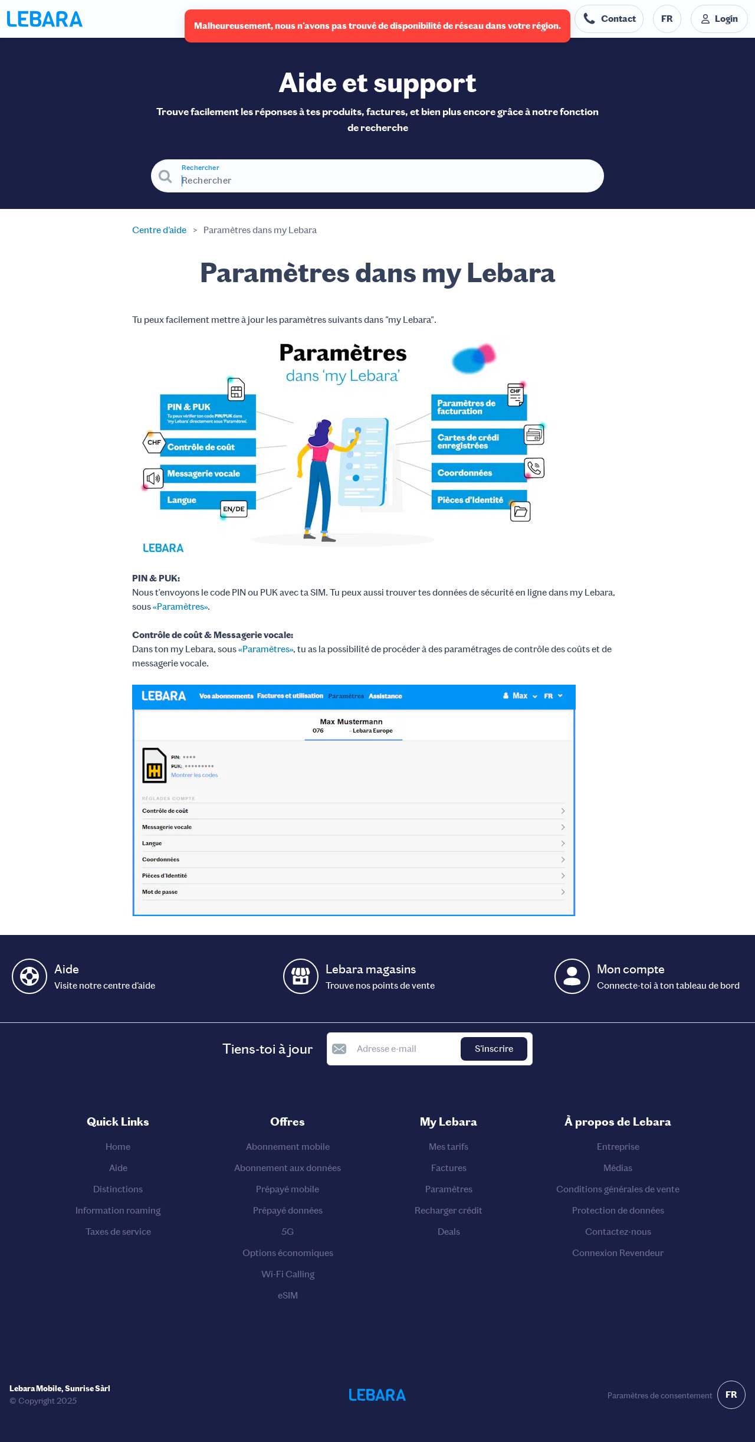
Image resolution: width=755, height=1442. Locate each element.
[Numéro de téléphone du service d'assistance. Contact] (609, 19)
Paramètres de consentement (660, 1396)
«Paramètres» (180, 606)
